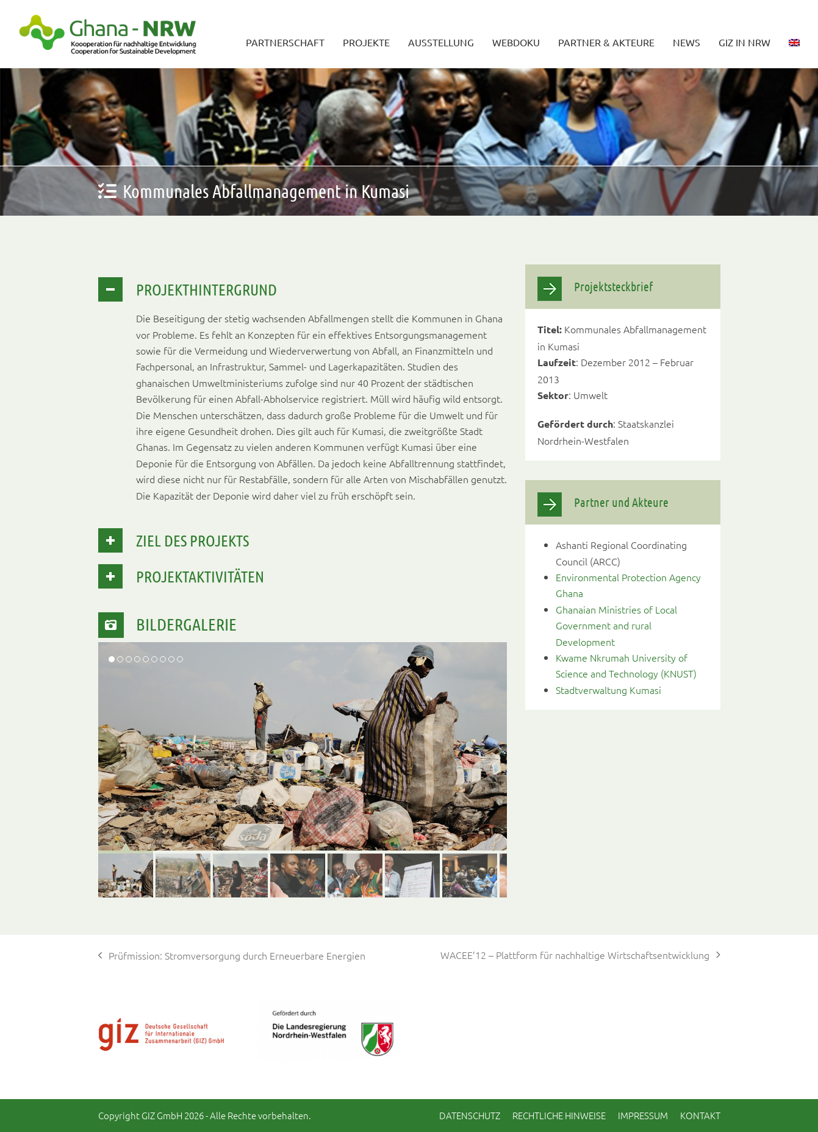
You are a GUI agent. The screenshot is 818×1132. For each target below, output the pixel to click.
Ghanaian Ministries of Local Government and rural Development (616, 625)
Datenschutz (469, 1115)
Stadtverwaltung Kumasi (608, 689)
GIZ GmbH (162, 1115)
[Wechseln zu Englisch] (794, 34)
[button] (125, 870)
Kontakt (700, 1115)
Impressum (643, 1115)
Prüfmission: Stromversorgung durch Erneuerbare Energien (232, 956)
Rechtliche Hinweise (559, 1115)
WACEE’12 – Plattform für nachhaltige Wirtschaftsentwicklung (580, 955)
